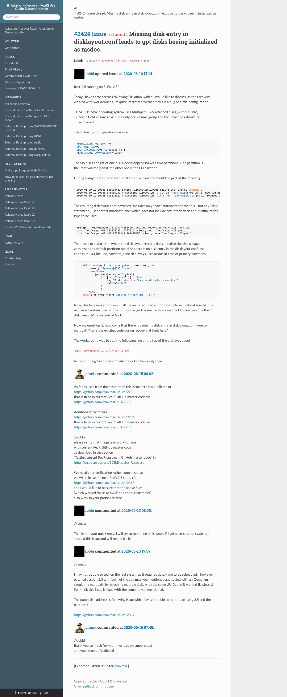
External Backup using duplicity (25, 148)
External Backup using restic (23, 142)
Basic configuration (17, 82)
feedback (88, 686)
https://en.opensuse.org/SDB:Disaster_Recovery (109, 462)
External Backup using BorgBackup (27, 155)
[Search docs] (31, 17)
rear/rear (120, 666)
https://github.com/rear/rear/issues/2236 (104, 417)
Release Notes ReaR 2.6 (20, 221)
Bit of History (13, 69)
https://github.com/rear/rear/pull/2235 (102, 402)
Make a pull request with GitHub (26, 170)
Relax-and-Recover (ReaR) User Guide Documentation (33, 7)
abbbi (89, 73)
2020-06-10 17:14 (138, 73)
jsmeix (90, 373)
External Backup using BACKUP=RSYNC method (31, 128)
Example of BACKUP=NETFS (23, 88)
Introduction (13, 63)
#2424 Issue (90, 34)
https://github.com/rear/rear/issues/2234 (104, 392)
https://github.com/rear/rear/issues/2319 (104, 615)
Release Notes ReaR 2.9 (20, 202)
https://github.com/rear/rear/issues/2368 (104, 483)
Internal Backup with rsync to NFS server (27, 118)
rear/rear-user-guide (32, 692)
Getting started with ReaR (21, 75)
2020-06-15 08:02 (138, 373)
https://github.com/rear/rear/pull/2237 (102, 427)
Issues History (14, 242)
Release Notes (14, 196)
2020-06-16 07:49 (138, 627)
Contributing (13, 258)
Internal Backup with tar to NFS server (30, 110)
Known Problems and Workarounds (28, 227)
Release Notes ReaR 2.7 (20, 214)
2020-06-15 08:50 (136, 510)
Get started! (12, 47)
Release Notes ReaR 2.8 (20, 208)
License (9, 264)
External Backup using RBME (23, 136)
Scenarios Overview (17, 103)
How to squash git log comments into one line (29, 178)
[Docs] (75, 8)
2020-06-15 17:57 (135, 551)
